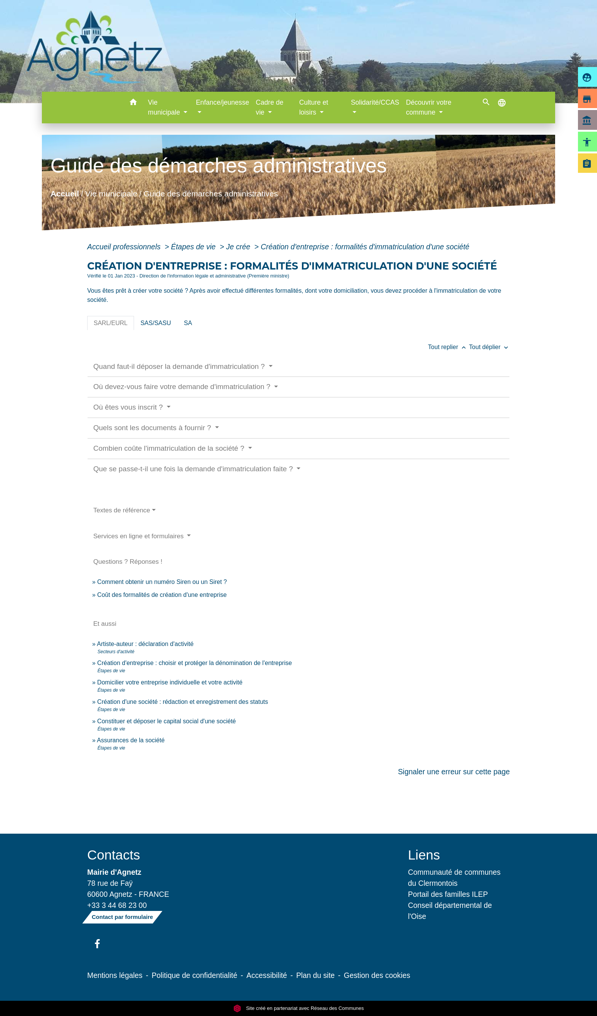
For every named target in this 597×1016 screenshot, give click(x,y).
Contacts (113, 854)
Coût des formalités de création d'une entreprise (162, 595)
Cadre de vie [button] (269, 107)
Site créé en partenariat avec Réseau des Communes (298, 1008)
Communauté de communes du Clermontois (454, 877)
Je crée (239, 246)
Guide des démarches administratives (211, 193)
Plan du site (315, 975)
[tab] (110, 323)
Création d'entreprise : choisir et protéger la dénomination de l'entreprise (194, 663)
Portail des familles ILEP (448, 894)
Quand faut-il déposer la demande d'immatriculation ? (180, 366)
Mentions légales (114, 975)
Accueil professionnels (125, 246)
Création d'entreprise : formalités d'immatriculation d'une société (365, 246)
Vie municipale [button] (165, 107)
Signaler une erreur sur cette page (454, 771)
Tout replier (448, 347)
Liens (424, 854)
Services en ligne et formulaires (139, 536)
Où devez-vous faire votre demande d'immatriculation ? (182, 387)
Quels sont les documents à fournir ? (153, 428)
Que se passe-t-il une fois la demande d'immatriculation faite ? (194, 469)
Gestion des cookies (377, 975)
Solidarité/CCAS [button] (375, 102)
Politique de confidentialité (194, 975)
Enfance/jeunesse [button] (222, 102)
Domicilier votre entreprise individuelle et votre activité (170, 682)
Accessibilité (266, 975)
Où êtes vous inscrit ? (129, 407)
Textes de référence (121, 510)
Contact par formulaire (122, 917)
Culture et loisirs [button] (313, 107)
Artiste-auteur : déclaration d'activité (145, 644)
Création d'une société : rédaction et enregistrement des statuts (182, 702)
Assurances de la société (130, 740)
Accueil (64, 193)
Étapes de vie (194, 246)
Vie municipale (111, 193)
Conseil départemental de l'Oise (450, 910)
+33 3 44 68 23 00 (117, 905)
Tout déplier (489, 347)
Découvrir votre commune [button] (428, 107)
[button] (133, 103)
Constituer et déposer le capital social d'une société (166, 721)
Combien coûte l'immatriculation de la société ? (169, 448)
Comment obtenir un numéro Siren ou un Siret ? (162, 582)
